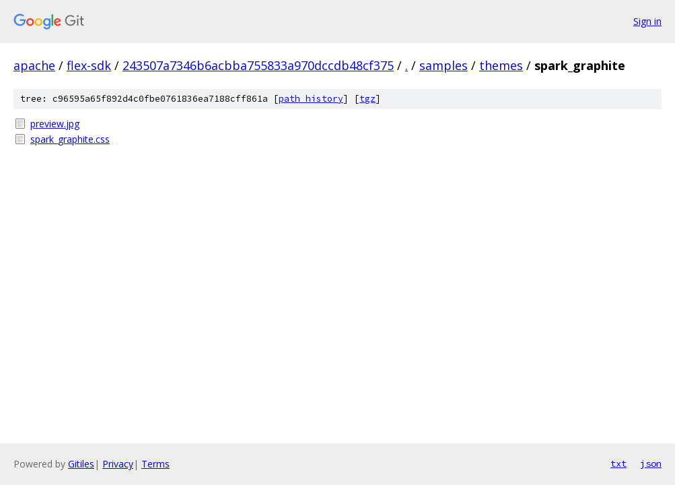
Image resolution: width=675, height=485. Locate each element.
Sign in (647, 21)
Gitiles (81, 463)
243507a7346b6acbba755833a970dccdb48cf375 (258, 65)
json (651, 463)
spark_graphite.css (70, 139)
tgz (367, 98)
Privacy (117, 463)
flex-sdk (89, 65)
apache (34, 65)
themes (501, 65)
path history (311, 98)
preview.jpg (54, 123)
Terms (155, 463)
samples (443, 65)
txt (618, 463)
